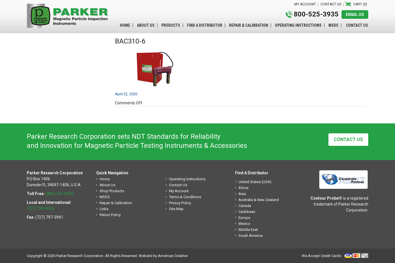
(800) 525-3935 (59, 193)
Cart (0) (360, 4)
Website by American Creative (163, 256)
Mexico (244, 223)
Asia (242, 194)
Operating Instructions (187, 179)
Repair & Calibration (116, 203)
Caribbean (246, 212)
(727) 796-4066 (41, 208)
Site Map (176, 209)
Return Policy (110, 215)
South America (250, 235)
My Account (179, 191)
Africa (243, 188)
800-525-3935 (316, 14)
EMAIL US (355, 14)
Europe (244, 218)
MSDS (105, 197)
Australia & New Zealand (258, 200)
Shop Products (112, 191)
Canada (244, 206)
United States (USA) (254, 182)
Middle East (248, 229)
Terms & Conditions (185, 197)
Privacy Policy (180, 203)
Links (104, 209)
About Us (107, 185)
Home (105, 179)
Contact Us (348, 139)
